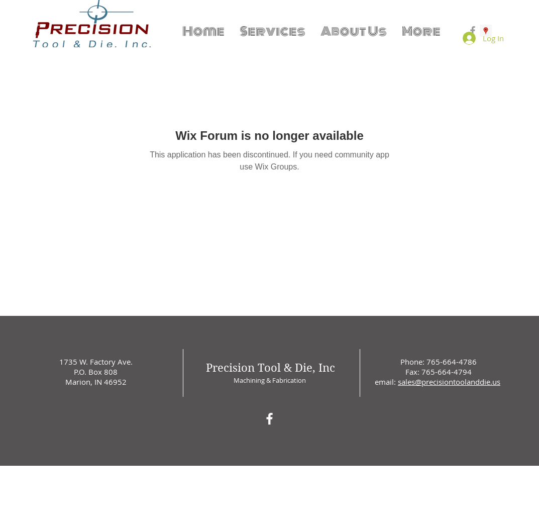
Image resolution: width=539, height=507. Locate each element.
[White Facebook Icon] (269, 419)
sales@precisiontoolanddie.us (449, 382)
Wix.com (338, 468)
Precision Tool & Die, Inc (270, 367)
